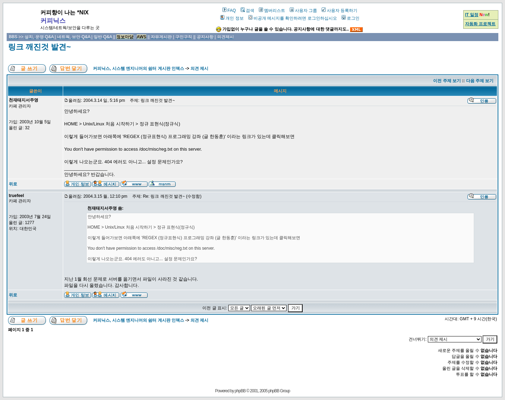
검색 (247, 10)
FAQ (229, 10)
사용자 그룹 (303, 10)
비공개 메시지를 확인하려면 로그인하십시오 (292, 18)
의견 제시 (199, 68)
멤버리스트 (272, 10)
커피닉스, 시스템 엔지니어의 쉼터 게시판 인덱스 (138, 68)
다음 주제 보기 (480, 80)
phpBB (240, 390)
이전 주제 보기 (447, 80)
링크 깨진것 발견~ (39, 46)
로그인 (350, 18)
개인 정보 (231, 18)
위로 (13, 184)
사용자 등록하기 (339, 10)
